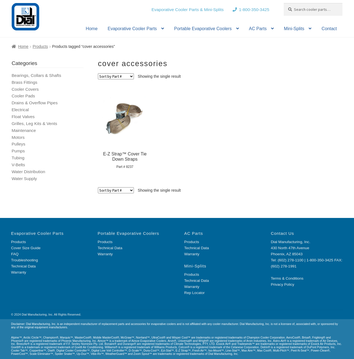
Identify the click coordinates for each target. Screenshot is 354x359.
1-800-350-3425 (254, 9)
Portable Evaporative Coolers (203, 28)
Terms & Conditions (287, 278)
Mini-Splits (294, 28)
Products (40, 46)
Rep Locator (194, 293)
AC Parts (258, 28)
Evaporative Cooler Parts (132, 28)
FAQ (15, 254)
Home (92, 28)
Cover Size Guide (26, 248)
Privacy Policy (282, 284)
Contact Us (282, 233)
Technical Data (23, 266)
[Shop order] (116, 76)
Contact (329, 28)
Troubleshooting (24, 260)
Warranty (18, 272)
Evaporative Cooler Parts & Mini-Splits (188, 9)
